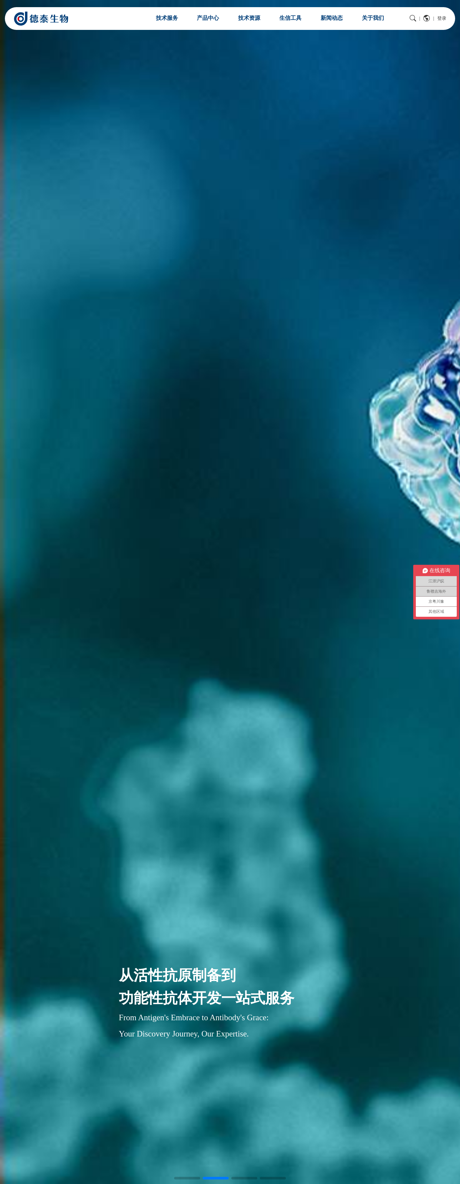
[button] (187, 1178)
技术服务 (167, 18)
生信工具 (290, 18)
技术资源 (249, 18)
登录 (441, 18)
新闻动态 (332, 18)
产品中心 (208, 18)
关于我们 (373, 18)
